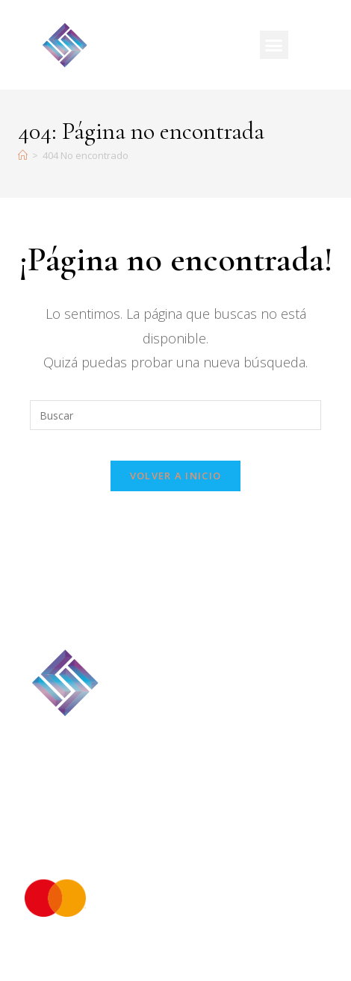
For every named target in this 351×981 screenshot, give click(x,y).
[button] (274, 45)
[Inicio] (23, 155)
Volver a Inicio (176, 475)
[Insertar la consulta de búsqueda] (175, 415)
